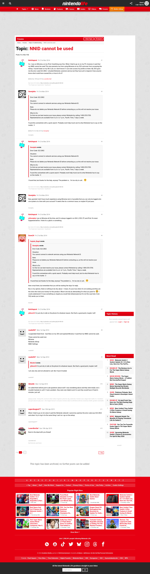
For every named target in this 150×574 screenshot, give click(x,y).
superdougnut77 (34, 409)
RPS (126, 558)
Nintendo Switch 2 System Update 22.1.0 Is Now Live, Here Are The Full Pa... (120, 362)
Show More (75, 532)
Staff (40, 485)
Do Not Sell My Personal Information (102, 553)
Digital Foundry (65, 558)
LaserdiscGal (47, 79)
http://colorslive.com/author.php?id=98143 (51, 83)
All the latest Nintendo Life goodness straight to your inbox (75, 566)
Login (137, 4)
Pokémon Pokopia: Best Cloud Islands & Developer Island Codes (121, 394)
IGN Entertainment (64, 553)
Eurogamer (94, 558)
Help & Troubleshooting (35, 42)
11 (101, 409)
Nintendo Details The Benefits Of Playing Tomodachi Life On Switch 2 (120, 418)
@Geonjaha (32, 218)
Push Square (32, 558)
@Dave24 (31, 313)
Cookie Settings (118, 485)
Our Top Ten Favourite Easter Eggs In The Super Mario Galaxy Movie (121, 426)
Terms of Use (89, 485)
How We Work (49, 485)
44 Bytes (79, 553)
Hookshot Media (47, 553)
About (34, 485)
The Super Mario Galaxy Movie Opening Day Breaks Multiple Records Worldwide (121, 386)
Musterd (33, 363)
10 (101, 384)
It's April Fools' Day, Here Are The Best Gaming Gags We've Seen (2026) (121, 402)
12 (101, 428)
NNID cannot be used (51, 48)
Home (19, 42)
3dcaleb (31, 384)
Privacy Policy (78, 485)
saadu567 (32, 330)
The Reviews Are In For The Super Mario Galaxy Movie (121, 370)
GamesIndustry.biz (111, 558)
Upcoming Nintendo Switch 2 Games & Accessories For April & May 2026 (120, 434)
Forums (20, 39)
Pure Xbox (42, 558)
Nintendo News (78, 558)
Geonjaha (32, 91)
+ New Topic (88, 39)
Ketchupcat (32, 60)
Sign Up (141, 4)
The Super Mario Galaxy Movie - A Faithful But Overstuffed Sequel (121, 378)
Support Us (60, 485)
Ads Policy (99, 485)
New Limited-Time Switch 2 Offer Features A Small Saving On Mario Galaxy (121, 410)
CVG (121, 558)
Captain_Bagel (35, 241)
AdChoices (86, 553)
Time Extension (53, 558)
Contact (68, 485)
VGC (101, 558)
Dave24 (31, 235)
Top (28, 485)
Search (99, 39)
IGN (86, 558)
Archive (108, 485)
